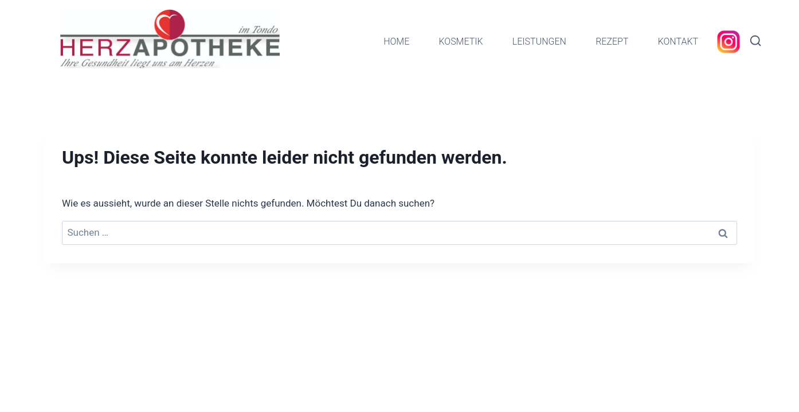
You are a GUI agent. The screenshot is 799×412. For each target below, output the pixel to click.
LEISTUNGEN (539, 41)
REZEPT (612, 41)
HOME (396, 41)
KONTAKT (678, 41)
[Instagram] (728, 42)
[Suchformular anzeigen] (755, 41)
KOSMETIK (460, 41)
